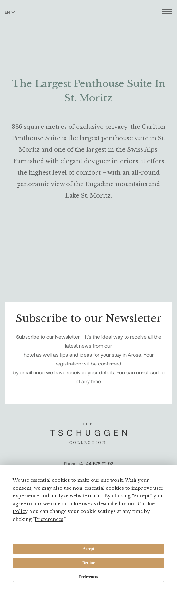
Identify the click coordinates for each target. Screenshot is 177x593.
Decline (88, 562)
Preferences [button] (49, 519)
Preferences (88, 577)
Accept (88, 548)
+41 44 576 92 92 (95, 463)
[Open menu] (167, 12)
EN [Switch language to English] (10, 12)
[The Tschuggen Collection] (88, 22)
